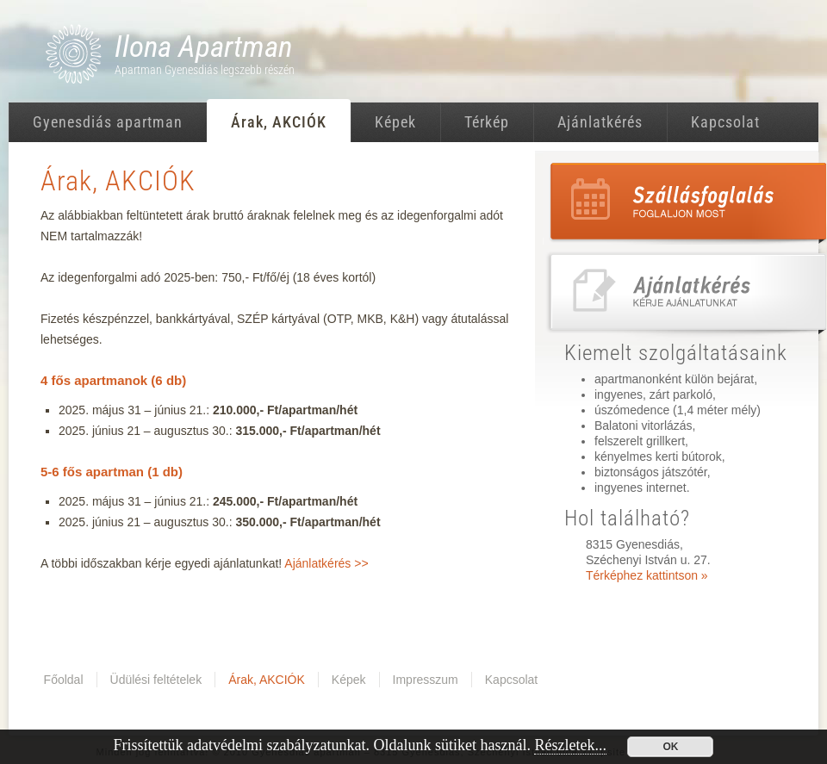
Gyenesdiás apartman (108, 122)
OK (670, 747)
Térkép (486, 122)
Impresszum (425, 679)
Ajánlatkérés (600, 122)
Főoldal (64, 679)
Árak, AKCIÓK (278, 122)
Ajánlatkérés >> (326, 563)
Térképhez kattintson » (647, 575)
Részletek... (570, 745)
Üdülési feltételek (156, 679)
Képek (395, 122)
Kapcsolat (725, 122)
